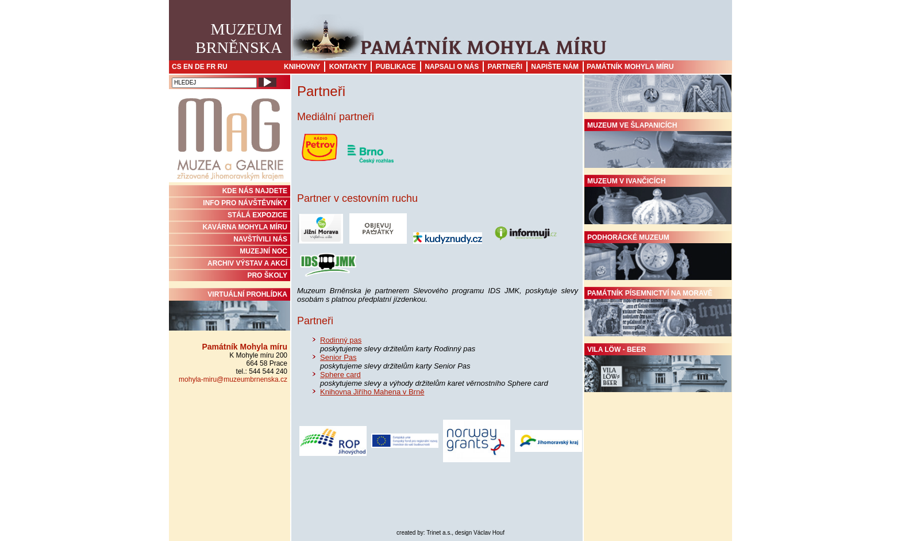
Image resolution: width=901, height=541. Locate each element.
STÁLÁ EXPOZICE (257, 215)
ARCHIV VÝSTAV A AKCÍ (247, 263)
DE (200, 67)
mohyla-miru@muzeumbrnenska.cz (233, 379)
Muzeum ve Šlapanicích (657, 144)
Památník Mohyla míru (630, 67)
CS (177, 67)
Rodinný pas (340, 340)
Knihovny (302, 67)
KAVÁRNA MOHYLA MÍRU (244, 227)
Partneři (505, 67)
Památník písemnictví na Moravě (657, 312)
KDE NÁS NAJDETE (254, 191)
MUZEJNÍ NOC (263, 251)
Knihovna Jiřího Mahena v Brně (372, 391)
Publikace (396, 67)
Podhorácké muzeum (657, 257)
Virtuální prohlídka (229, 310)
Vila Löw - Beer (657, 369)
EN (188, 67)
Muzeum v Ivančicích (657, 200)
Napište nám (555, 67)
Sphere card (340, 374)
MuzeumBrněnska (238, 38)
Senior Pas (338, 357)
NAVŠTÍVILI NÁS (260, 239)
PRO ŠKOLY (267, 275)
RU (222, 67)
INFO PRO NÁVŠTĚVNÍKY (245, 203)
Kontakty (348, 67)
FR (210, 67)
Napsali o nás (452, 67)
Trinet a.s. (439, 533)
